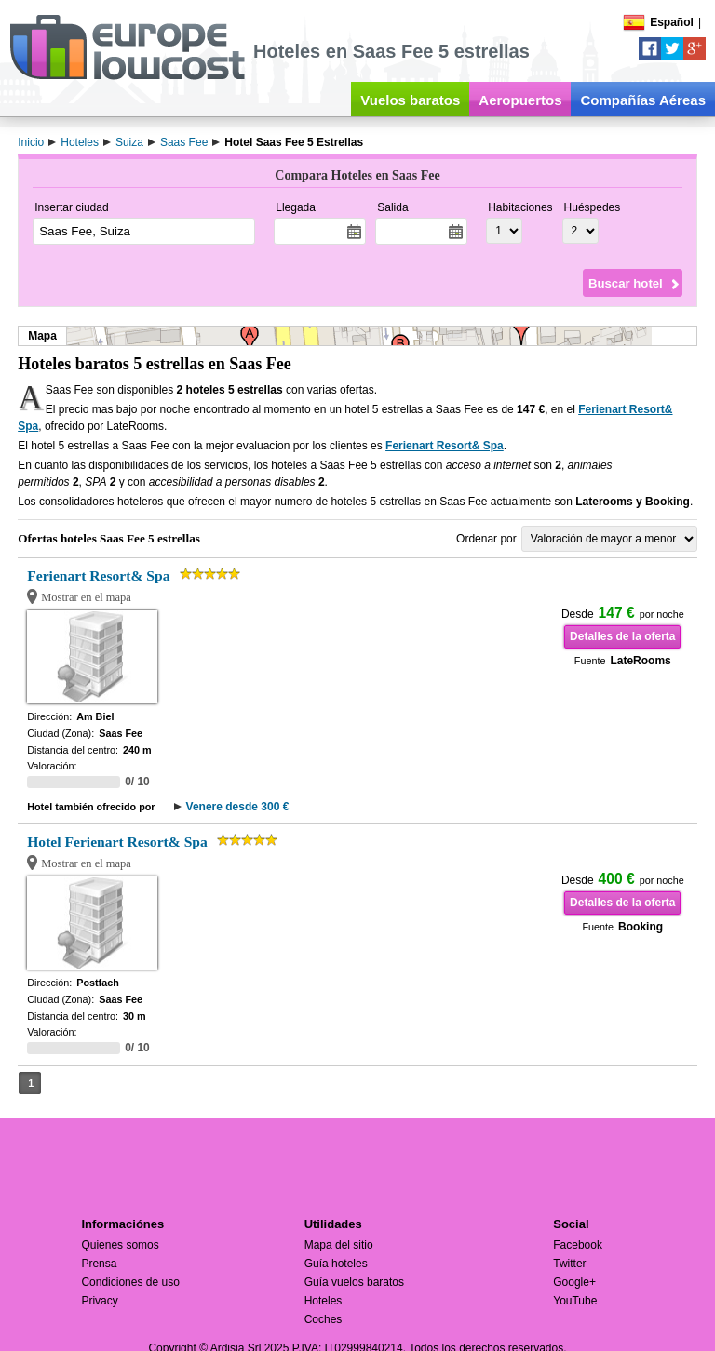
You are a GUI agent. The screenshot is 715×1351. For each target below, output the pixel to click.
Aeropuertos (520, 100)
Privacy (99, 1300)
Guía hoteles (336, 1263)
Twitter (569, 1263)
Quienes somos (119, 1244)
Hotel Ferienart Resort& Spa (117, 841)
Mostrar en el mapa (86, 597)
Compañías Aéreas (643, 100)
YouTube (575, 1300)
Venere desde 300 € (238, 806)
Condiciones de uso (130, 1282)
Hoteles (323, 1300)
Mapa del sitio (338, 1244)
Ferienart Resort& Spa (444, 445)
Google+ (574, 1282)
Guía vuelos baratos (354, 1282)
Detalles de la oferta (622, 636)
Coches (323, 1319)
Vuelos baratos (410, 100)
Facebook (577, 1244)
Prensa (98, 1263)
